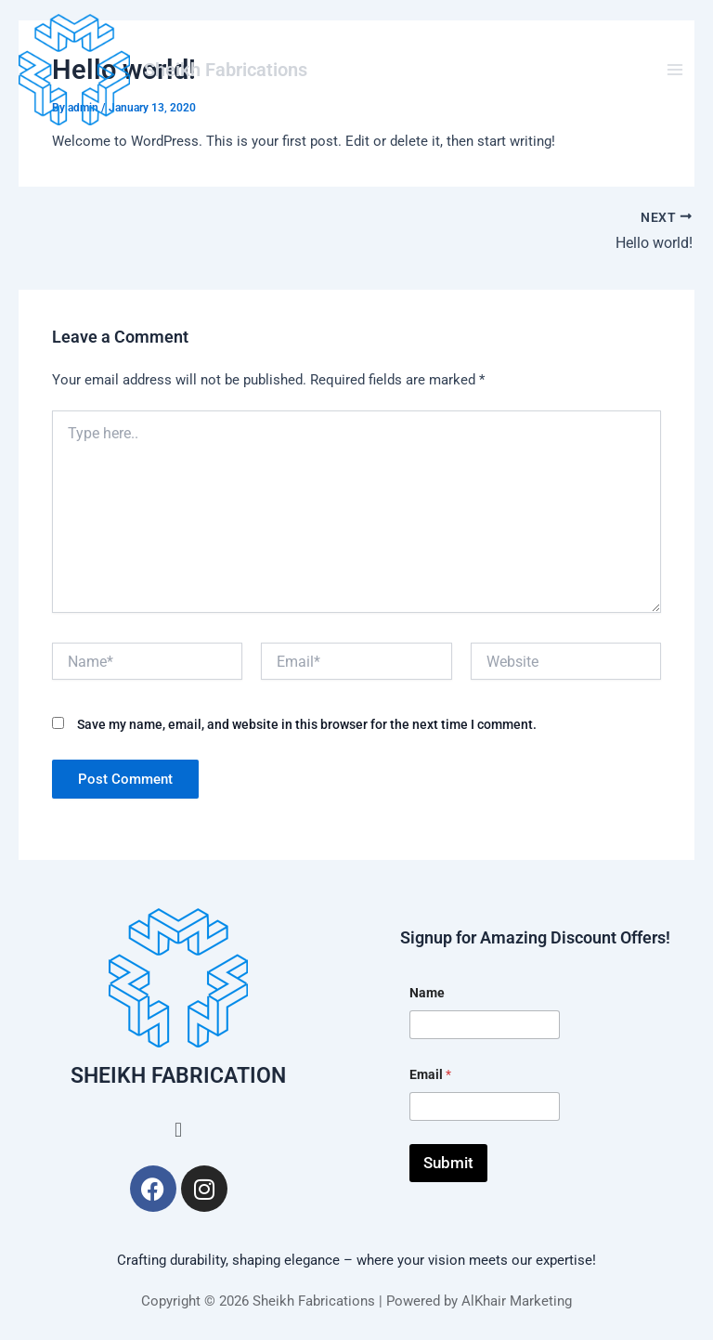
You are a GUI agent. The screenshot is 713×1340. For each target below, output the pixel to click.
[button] (177, 1129)
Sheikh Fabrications (225, 70)
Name (427, 992)
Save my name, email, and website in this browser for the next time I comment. (307, 724)
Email (430, 1074)
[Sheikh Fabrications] (74, 69)
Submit (448, 1162)
